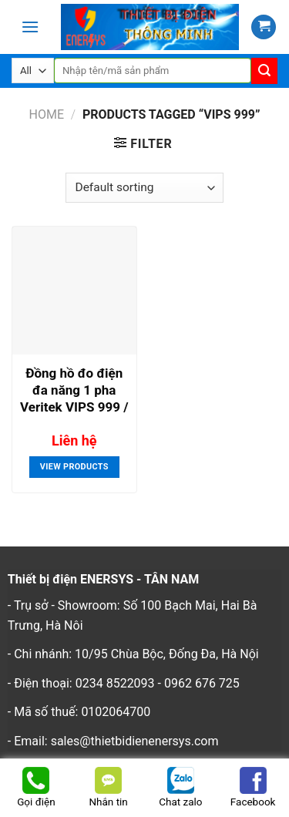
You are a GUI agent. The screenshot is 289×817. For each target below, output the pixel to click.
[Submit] (264, 71)
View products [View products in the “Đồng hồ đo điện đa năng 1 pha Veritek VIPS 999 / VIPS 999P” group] (74, 467)
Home (46, 114)
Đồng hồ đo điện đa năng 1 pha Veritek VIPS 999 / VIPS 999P (74, 392)
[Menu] (30, 26)
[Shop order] (144, 188)
